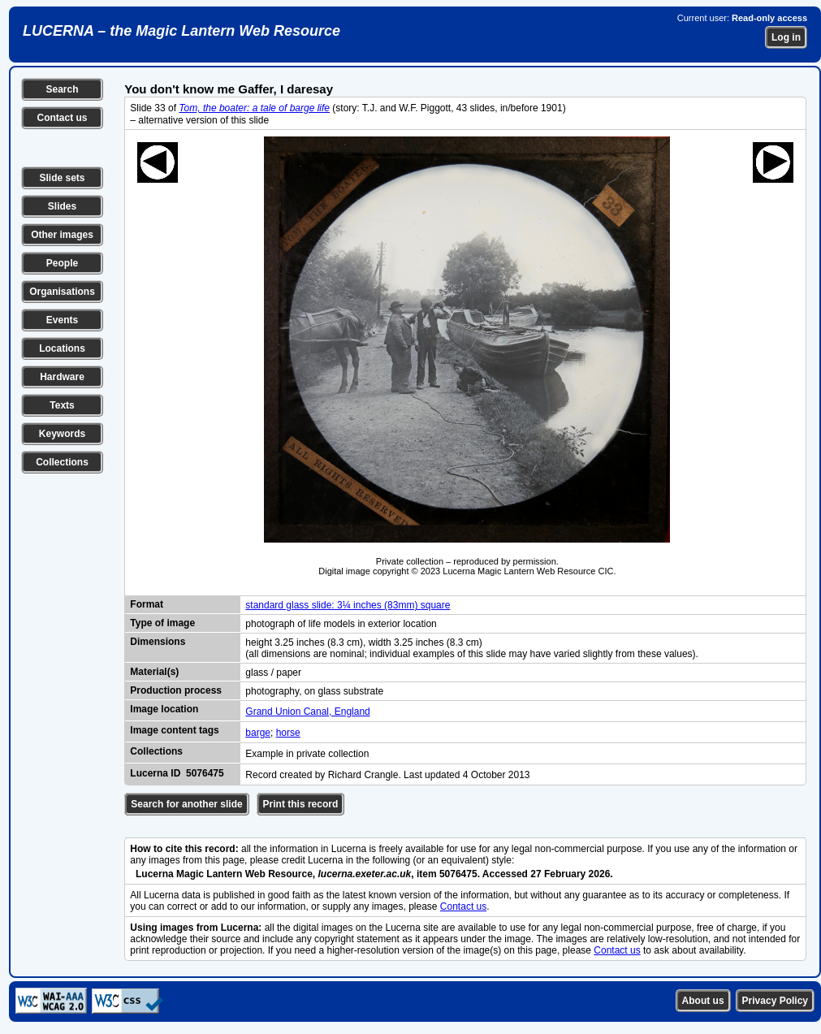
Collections (62, 462)
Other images (62, 234)
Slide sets (61, 178)
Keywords (62, 433)
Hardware (62, 377)
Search (61, 89)
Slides (62, 206)
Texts (62, 405)
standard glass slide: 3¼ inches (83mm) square (347, 605)
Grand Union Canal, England (307, 711)
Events (62, 320)
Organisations (62, 291)
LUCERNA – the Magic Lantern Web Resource (181, 31)
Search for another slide (186, 804)
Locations (62, 348)
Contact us (62, 117)
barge (257, 732)
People (62, 263)
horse (288, 732)
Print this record (301, 804)
